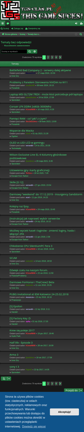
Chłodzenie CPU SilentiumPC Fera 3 (31, 246)
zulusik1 (29, 261)
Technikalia (16, 148)
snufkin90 (30, 85)
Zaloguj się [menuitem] (77, 24)
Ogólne (14, 136)
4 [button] (56, 57)
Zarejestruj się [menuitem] (82, 24)
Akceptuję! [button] (64, 412)
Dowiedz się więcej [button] (34, 426)
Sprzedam (15, 100)
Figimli (29, 369)
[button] (60, 57)
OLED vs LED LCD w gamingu (27, 142)
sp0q (28, 321)
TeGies (29, 173)
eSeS (28, 133)
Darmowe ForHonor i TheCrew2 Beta (32, 282)
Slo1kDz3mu (31, 121)
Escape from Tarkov (19, 176)
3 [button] (52, 57)
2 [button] (48, 57)
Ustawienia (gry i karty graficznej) (29, 170)
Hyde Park (15, 336)
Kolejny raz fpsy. (19, 206)
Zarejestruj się (34, 28)
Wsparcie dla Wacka (22, 130)
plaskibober (31, 97)
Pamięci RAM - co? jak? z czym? (28, 118)
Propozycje (16, 300)
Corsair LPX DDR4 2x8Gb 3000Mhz (30, 106)
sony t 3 (14, 366)
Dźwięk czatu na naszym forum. (29, 270)
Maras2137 (30, 73)
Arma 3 (14, 354)
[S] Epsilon (16, 306)
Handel (14, 312)
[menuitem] (80, 34)
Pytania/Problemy (18, 276)
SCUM (13, 258)
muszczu (30, 297)
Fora (8, 24)
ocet (28, 197)
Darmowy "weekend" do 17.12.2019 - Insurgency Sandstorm (46, 194)
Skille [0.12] (16, 182)
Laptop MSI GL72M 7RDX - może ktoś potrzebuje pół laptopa (46, 94)
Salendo (29, 285)
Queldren (30, 161)
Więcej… (3, 24)
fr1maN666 (30, 109)
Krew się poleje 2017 (22, 330)
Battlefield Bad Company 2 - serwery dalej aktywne (40, 70)
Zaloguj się (18, 28)
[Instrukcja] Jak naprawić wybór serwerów (35, 218)
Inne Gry (15, 76)
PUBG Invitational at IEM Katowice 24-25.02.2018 (39, 294)
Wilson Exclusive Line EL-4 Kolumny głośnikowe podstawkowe (38, 156)
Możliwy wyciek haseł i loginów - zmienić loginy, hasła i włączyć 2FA (42, 232)
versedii (29, 145)
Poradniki (15, 88)
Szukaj (6, 28)
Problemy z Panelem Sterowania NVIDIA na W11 (39, 82)
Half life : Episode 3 (21, 342)
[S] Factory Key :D (20, 318)
